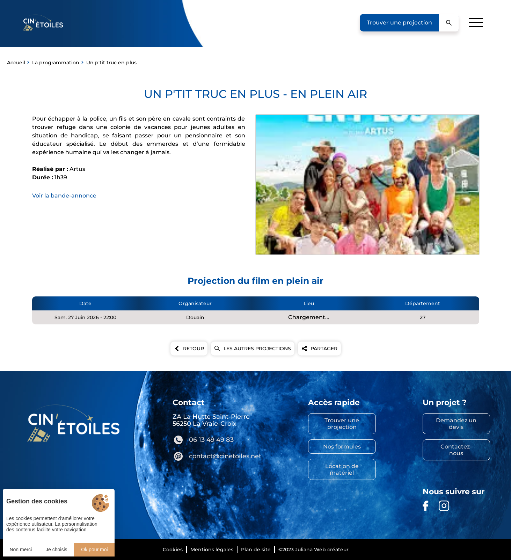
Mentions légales (211, 549)
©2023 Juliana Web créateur (313, 549)
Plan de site (256, 549)
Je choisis (56, 549)
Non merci (20, 549)
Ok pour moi (94, 549)
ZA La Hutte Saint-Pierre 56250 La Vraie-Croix (211, 420)
